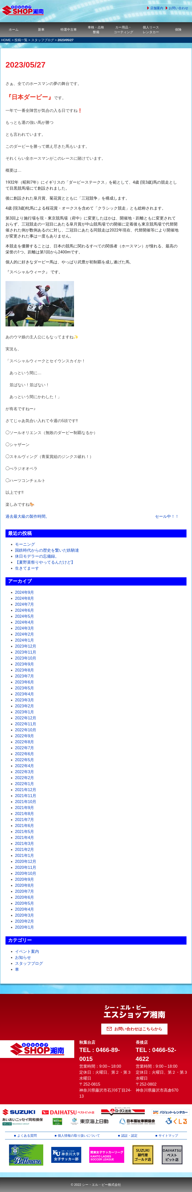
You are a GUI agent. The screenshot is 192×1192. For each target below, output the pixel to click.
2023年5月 (24, 688)
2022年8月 (24, 742)
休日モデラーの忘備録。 (37, 556)
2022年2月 (24, 778)
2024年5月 (24, 616)
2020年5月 (24, 903)
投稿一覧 (21, 40)
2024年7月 (24, 604)
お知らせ (23, 957)
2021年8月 (24, 814)
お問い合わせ (178, 8)
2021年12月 (25, 790)
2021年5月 (24, 831)
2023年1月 (24, 712)
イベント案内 (27, 951)
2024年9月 (24, 592)
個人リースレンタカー (151, 29)
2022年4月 (24, 766)
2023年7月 (24, 676)
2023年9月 (24, 664)
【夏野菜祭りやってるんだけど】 (45, 562)
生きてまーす (27, 568)
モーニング (25, 544)
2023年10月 (25, 658)
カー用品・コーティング (123, 29)
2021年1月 (24, 855)
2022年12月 (25, 718)
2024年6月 (24, 610)
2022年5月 (24, 760)
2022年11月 (25, 724)
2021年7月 (24, 820)
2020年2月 (24, 921)
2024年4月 (24, 622)
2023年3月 (24, 700)
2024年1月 (24, 640)
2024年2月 (24, 634)
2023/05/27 (26, 64)
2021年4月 (24, 837)
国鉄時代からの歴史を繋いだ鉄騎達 (47, 550)
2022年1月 (24, 784)
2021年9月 (24, 808)
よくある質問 (27, 1135)
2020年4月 (24, 909)
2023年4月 (24, 694)
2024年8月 (24, 598)
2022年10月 (25, 730)
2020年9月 (24, 879)
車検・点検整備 (96, 29)
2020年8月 (24, 885)
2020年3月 (24, 915)
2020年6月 (24, 897)
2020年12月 (25, 861)
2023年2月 (24, 706)
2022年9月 (24, 736)
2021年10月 (25, 802)
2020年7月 (24, 891)
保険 (178, 29)
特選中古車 (68, 29)
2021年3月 (24, 843)
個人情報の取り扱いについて (79, 1135)
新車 (41, 29)
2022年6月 (24, 754)
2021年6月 (24, 825)
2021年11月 (25, 796)
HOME (6, 40)
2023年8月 (24, 670)
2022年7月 (24, 748)
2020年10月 (25, 873)
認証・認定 (129, 1135)
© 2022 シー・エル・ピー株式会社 (96, 1185)
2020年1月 (24, 927)
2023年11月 (25, 652)
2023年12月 (25, 646)
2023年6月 (24, 682)
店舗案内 (156, 8)
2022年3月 (24, 772)
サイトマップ (168, 1135)
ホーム (13, 29)
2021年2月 (24, 849)
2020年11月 (25, 867)
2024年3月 (24, 628)
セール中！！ (167, 516)
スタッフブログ (42, 40)
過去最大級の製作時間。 (28, 516)
